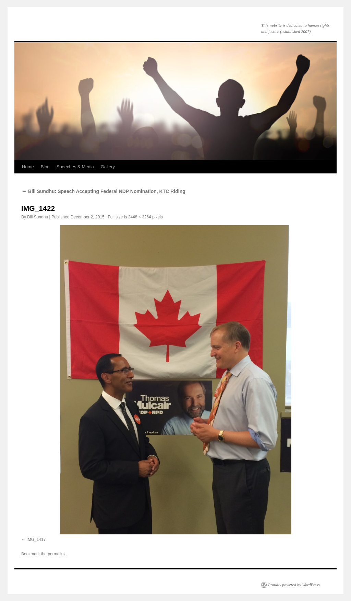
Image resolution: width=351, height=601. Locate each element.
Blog (45, 166)
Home (28, 166)
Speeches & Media (75, 166)
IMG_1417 (36, 539)
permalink (56, 554)
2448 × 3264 (139, 217)
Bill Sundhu (37, 217)
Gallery (108, 166)
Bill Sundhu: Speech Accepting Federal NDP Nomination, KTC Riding (103, 191)
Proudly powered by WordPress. (294, 584)
